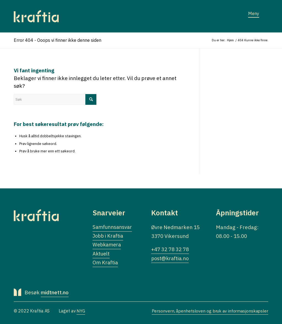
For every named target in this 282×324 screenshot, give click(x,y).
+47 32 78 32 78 (170, 249)
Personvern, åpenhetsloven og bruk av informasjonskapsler (209, 312)
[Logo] (36, 16)
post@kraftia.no (170, 258)
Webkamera (108, 245)
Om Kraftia (105, 263)
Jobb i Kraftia (108, 236)
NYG (81, 312)
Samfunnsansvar (113, 227)
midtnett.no (55, 293)
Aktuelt (101, 254)
